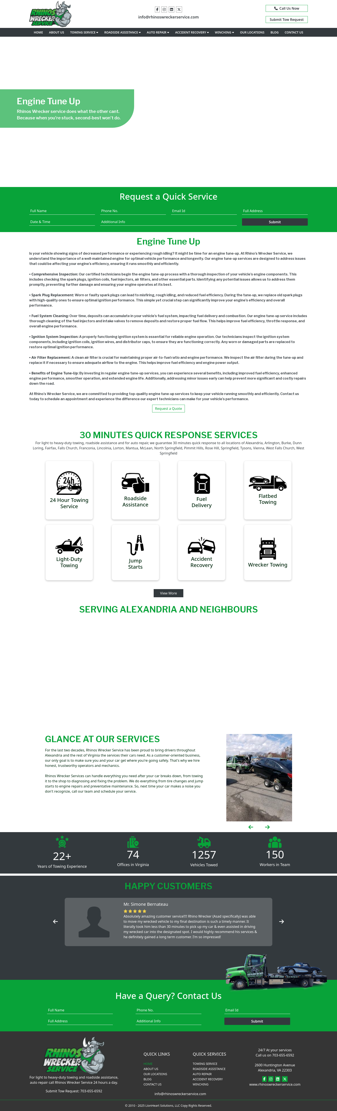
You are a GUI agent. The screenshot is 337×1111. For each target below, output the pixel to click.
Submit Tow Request (287, 19)
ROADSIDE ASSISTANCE (122, 32)
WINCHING (224, 32)
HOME (38, 32)
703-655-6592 (91, 1091)
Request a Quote (168, 408)
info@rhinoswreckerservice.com (168, 17)
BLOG (274, 32)
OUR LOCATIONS (252, 32)
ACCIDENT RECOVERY (192, 32)
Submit (275, 222)
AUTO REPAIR (158, 32)
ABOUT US (56, 32)
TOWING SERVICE (84, 32)
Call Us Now (286, 8)
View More (168, 593)
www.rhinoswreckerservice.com (274, 1084)
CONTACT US (294, 32)
